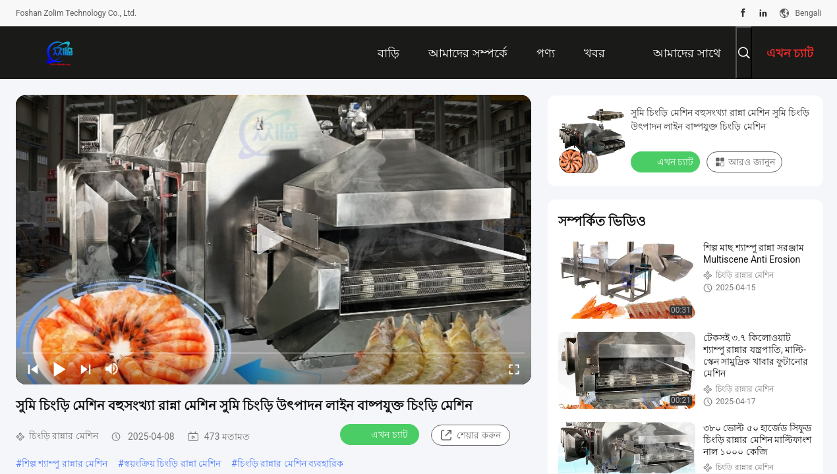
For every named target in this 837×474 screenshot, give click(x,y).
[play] (273, 239)
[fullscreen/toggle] (514, 369)
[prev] (33, 369)
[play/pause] (59, 369)
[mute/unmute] (112, 369)
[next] (85, 369)
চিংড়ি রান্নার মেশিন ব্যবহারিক (290, 463)
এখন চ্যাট (380, 433)
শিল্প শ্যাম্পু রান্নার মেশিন (64, 463)
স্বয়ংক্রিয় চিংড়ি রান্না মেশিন (172, 463)
